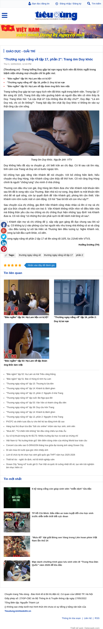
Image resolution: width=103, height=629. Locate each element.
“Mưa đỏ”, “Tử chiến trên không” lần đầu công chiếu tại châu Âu (36, 431)
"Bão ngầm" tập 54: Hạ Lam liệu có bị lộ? (29, 78)
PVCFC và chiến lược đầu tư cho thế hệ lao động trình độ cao (35, 421)
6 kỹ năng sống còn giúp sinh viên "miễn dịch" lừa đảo (61, 488)
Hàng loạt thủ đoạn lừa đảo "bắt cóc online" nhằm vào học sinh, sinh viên (40, 426)
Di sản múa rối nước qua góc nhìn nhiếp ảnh (27, 450)
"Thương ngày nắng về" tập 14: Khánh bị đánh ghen (30, 388)
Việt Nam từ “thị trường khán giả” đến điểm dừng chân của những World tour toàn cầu (46, 440)
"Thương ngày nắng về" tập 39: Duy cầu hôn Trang (30, 407)
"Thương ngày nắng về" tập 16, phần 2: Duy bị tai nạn (36, 82)
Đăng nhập (65, 3)
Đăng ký (77, 3)
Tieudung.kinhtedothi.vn (18, 610)
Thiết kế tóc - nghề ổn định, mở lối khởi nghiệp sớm (30, 459)
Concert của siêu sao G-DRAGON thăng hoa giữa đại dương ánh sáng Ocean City (45, 445)
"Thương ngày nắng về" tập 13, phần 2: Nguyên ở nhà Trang (34, 393)
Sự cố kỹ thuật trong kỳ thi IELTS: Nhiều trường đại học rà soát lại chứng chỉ (42, 436)
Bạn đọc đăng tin (40, 3)
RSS (97, 618)
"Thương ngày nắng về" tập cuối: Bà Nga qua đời (29, 398)
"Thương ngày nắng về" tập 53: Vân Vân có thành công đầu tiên (36, 402)
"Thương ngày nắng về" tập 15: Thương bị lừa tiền (30, 383)
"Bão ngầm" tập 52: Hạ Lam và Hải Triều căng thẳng (31, 374)
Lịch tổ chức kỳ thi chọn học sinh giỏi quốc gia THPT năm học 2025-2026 (40, 455)
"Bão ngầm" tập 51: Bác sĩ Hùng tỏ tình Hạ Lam (28, 379)
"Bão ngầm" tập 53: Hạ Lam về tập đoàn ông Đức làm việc (38, 86)
